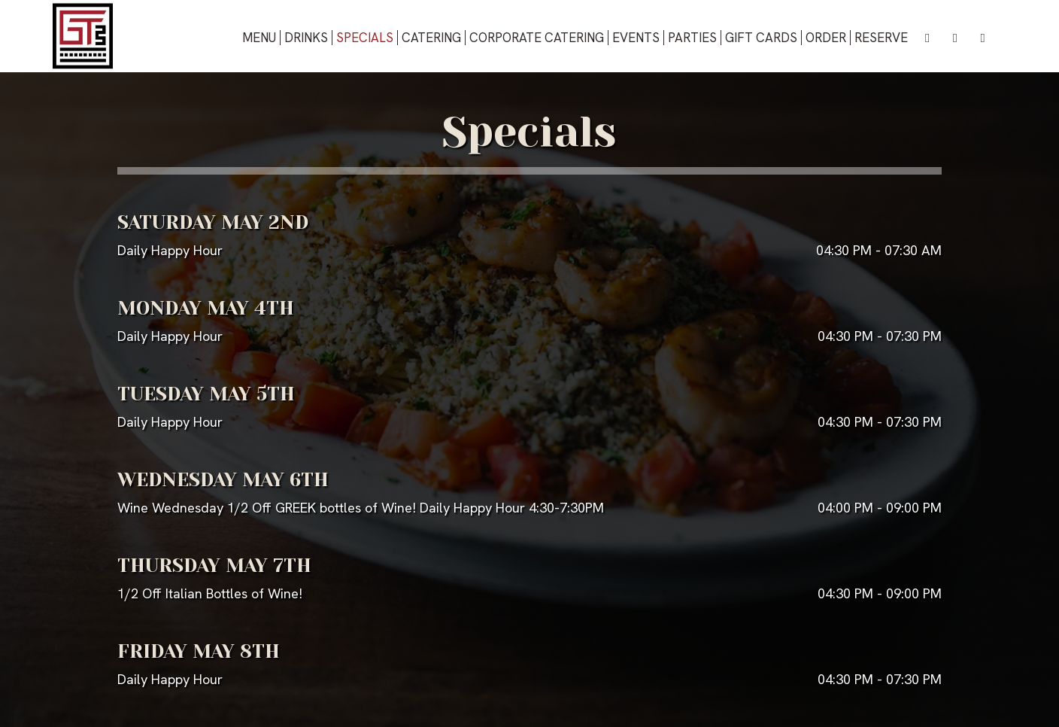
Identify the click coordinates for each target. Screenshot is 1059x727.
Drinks (306, 37)
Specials (364, 37)
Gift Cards (761, 37)
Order (826, 37)
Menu (259, 37)
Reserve (881, 37)
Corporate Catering (536, 37)
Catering (431, 37)
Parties (692, 37)
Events (636, 37)
